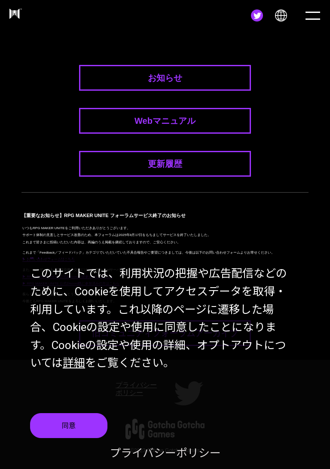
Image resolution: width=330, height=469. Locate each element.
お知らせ (165, 78)
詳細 (74, 364)
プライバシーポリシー (165, 454)
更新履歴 (165, 164)
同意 (69, 427)
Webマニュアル (165, 121)
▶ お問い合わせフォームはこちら (48, 259)
